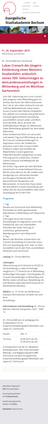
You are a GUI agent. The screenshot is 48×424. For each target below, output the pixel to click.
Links (34, 3)
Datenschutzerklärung (31, 13)
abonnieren (13, 409)
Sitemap (27, 3)
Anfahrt (25, 9)
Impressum (26, 6)
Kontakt (36, 6)
